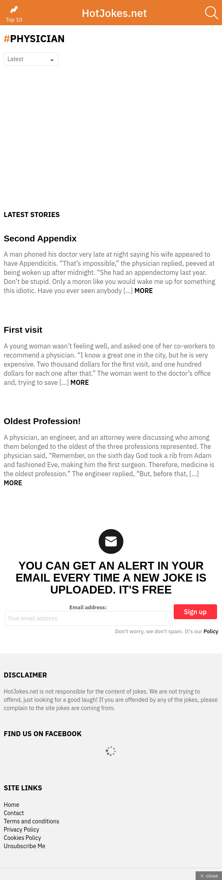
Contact (14, 813)
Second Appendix (40, 238)
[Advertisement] (111, 148)
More (144, 290)
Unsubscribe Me (24, 846)
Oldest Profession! (42, 421)
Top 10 (14, 14)
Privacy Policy (21, 829)
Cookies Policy (22, 838)
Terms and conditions (31, 821)
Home (11, 804)
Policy (210, 631)
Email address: (88, 615)
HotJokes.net (114, 12)
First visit (23, 329)
